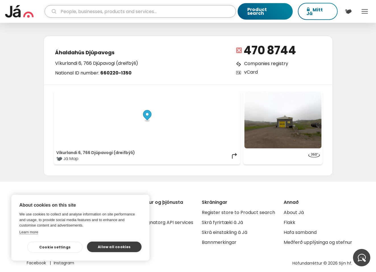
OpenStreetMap (199, 94)
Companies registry (266, 63)
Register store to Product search (238, 212)
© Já (179, 94)
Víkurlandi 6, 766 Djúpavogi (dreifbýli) (96, 63)
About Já (294, 212)
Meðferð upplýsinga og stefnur (318, 242)
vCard (251, 72)
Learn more (28, 232)
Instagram (64, 263)
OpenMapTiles (227, 94)
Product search (257, 11)
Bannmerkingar (219, 242)
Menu (365, 11)
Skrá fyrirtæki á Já (222, 222)
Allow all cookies (114, 246)
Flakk (289, 222)
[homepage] (24, 11)
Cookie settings (54, 247)
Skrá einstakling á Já (224, 232)
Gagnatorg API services (167, 222)
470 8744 (270, 50)
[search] (140, 11)
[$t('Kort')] (348, 11)
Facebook (37, 263)
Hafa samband (300, 232)
